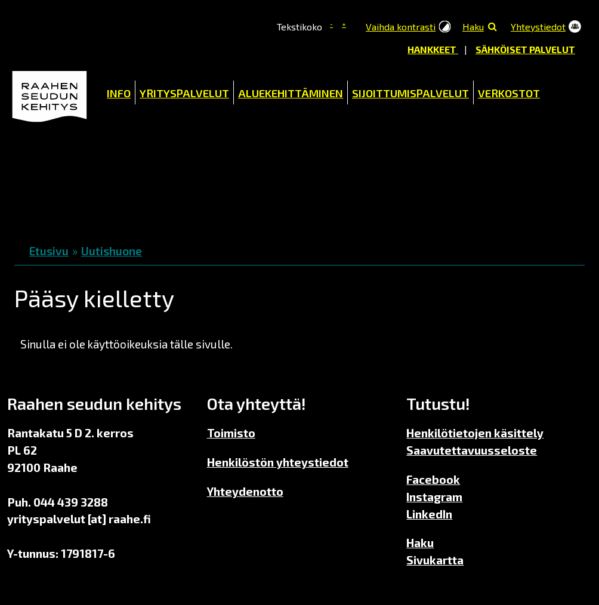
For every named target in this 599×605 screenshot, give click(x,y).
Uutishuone (111, 251)
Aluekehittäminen (290, 93)
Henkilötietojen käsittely (475, 433)
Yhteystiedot (538, 26)
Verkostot (509, 93)
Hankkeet (432, 49)
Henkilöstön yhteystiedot (277, 462)
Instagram (434, 497)
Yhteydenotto (245, 491)
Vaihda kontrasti (401, 26)
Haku (473, 26)
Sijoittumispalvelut (410, 93)
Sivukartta (435, 560)
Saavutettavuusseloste (471, 450)
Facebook (433, 479)
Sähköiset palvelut (525, 49)
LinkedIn (429, 514)
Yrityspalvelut (184, 93)
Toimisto (231, 433)
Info (119, 93)
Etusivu (49, 251)
